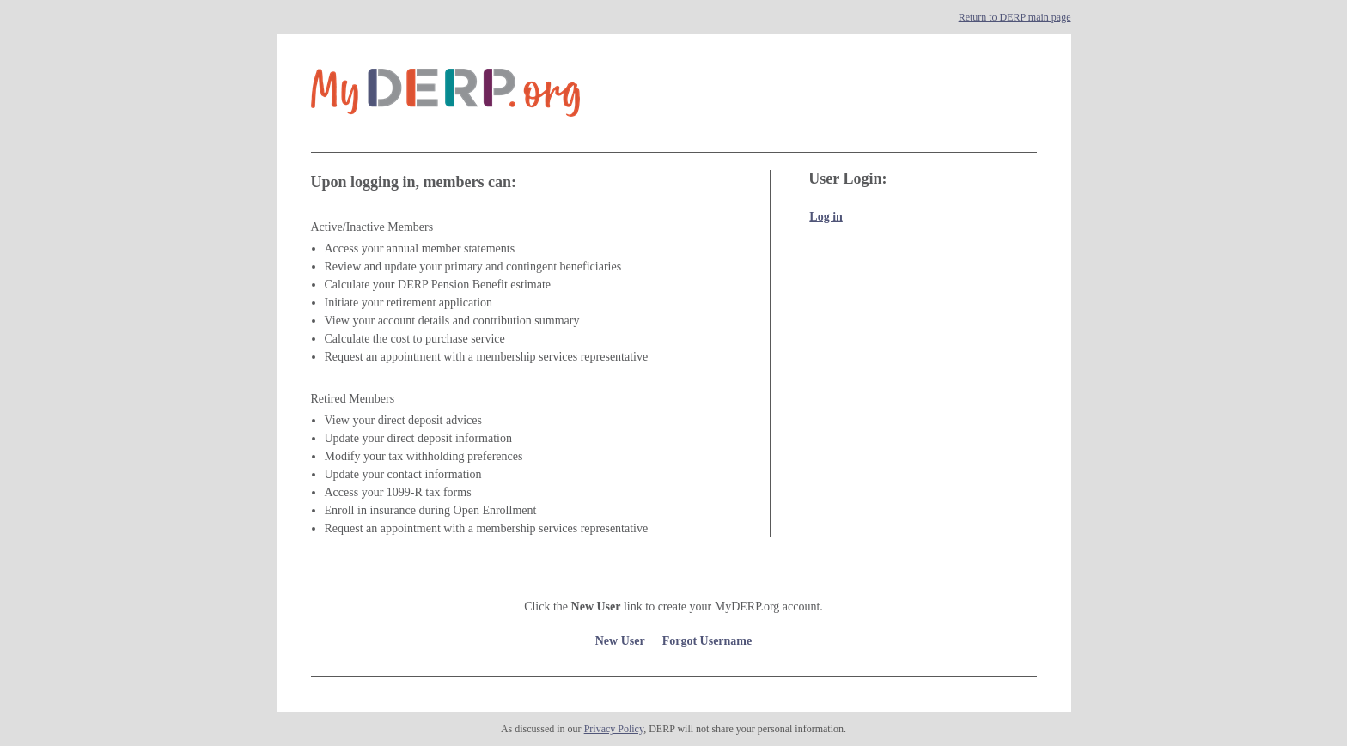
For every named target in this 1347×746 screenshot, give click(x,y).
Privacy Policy (614, 729)
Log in (826, 216)
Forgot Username (707, 640)
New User (620, 640)
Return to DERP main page (1015, 17)
